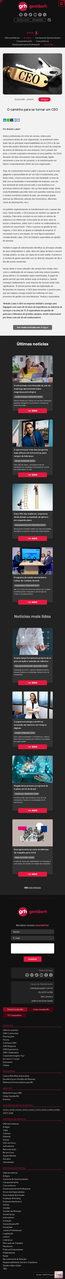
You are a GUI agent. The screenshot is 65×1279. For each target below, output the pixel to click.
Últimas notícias (10, 1172)
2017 (5, 1113)
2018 (56, 1110)
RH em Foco (8, 1152)
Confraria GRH (9, 1043)
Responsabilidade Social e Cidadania (20, 1262)
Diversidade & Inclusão (13, 1195)
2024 (18, 1110)
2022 (31, 1110)
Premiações (8, 1036)
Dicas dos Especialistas (14, 1192)
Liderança (7, 1240)
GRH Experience (10, 1049)
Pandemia (7, 1246)
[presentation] (33, 949)
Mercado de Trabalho (13, 1243)
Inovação (7, 1220)
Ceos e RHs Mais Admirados (16, 1076)
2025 (12, 1110)
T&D (5, 1268)
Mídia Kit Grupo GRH (12, 1093)
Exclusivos (7, 1062)
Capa (5, 1130)
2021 (38, 1110)
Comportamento (24, 41)
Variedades (8, 1162)
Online (6, 1065)
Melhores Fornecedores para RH (18, 1082)
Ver (32, 410)
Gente (6, 1139)
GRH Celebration (11, 1052)
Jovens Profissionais (12, 1230)
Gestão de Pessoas (12, 1211)
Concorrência (42, 41)
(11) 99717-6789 (45, 992)
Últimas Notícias (12, 37)
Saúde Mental (9, 1155)
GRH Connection (10, 1033)
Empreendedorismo (12, 1201)
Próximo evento (30, 20)
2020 (44, 1110)
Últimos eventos (10, 1030)
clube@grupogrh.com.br (41, 988)
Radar (5, 1256)
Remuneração (9, 1149)
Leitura (6, 1236)
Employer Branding (12, 1198)
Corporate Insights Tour (14, 1055)
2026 (5, 1110)
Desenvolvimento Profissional (26, 44)
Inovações (7, 1227)
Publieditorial (9, 1252)
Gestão (6, 1208)
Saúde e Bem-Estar (12, 1265)
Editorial (6, 1136)
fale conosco (47, 996)
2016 (11, 1113)
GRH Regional (9, 1046)
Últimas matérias (11, 1123)
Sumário (7, 1159)
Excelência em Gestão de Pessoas (19, 1079)
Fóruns (6, 1039)
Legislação (8, 1233)
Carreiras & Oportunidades (47, 37)
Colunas (6, 1133)
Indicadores (8, 1146)
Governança (9, 1214)
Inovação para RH (11, 1224)
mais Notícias (32, 887)
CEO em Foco (9, 1143)
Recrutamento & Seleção (14, 1259)
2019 (50, 1110)
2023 (25, 1110)
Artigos (27, 37)
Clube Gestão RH (11, 1096)
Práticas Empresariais (13, 1249)
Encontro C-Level (11, 1059)
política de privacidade (42, 1000)
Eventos (6, 1099)
